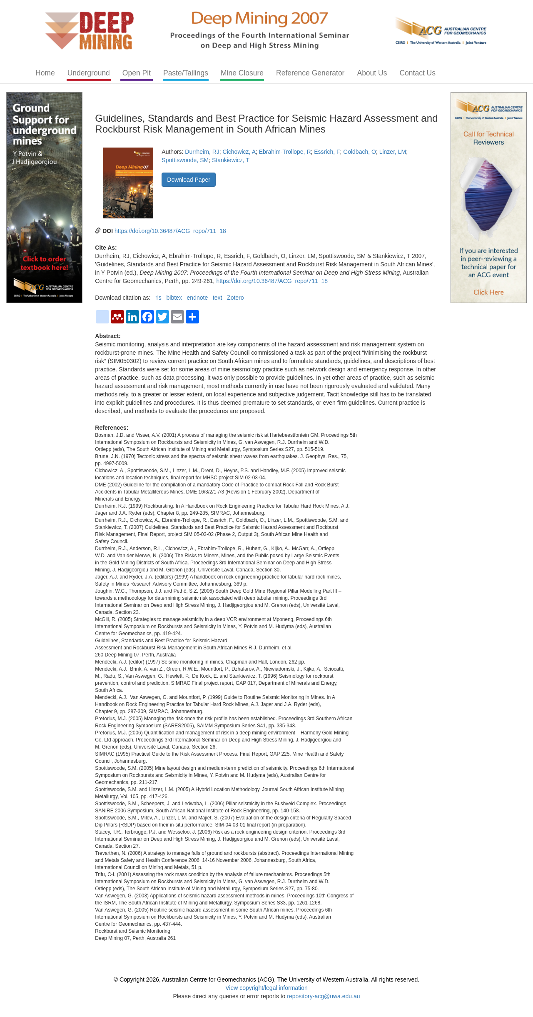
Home (45, 73)
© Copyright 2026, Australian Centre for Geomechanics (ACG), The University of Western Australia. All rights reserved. (266, 979)
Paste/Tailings (185, 73)
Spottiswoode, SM (185, 160)
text (217, 297)
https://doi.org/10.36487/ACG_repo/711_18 (170, 231)
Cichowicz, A (239, 151)
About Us (372, 73)
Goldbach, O (359, 151)
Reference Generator (310, 73)
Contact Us (417, 73)
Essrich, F (327, 151)
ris (158, 297)
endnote (197, 297)
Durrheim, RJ (202, 151)
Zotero (235, 297)
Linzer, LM (392, 151)
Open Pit (136, 73)
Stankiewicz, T (230, 160)
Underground (88, 73)
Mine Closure (242, 73)
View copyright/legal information (266, 987)
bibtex (174, 297)
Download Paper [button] (188, 179)
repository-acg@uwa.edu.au (323, 996)
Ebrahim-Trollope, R (285, 151)
